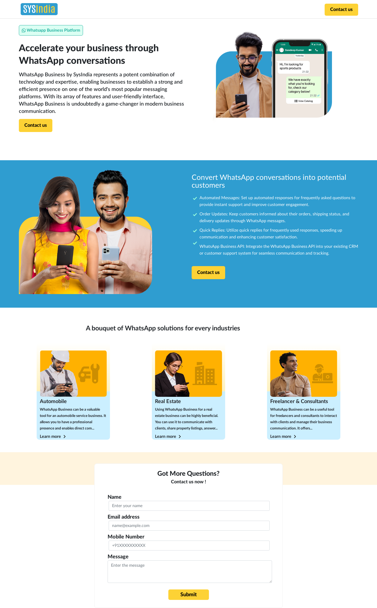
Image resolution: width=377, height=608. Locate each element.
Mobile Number (126, 537)
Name (114, 497)
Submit (188, 594)
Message (118, 556)
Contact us (341, 9)
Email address (124, 517)
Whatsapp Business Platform (51, 30)
